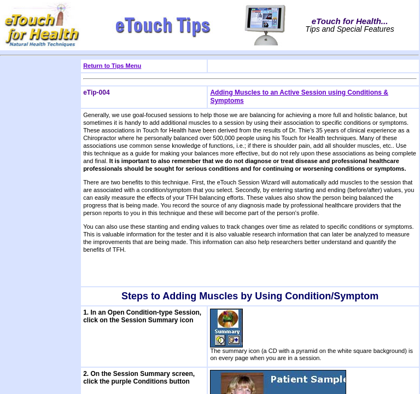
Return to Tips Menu (112, 65)
